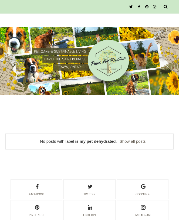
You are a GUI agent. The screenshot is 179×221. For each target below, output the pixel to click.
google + (143, 189)
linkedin (89, 210)
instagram (143, 210)
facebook (36, 189)
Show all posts (133, 141)
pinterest (36, 210)
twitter (89, 189)
